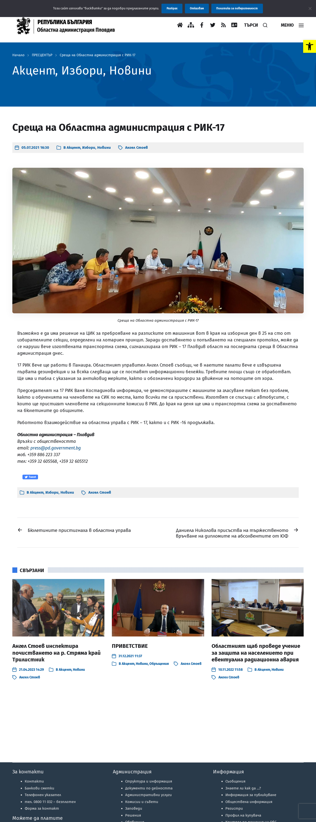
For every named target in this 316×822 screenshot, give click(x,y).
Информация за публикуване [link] (250, 795)
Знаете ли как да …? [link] (243, 788)
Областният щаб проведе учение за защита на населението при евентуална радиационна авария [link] (256, 653)
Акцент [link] (73, 147)
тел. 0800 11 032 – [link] (50, 802)
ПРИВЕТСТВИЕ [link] (130, 646)
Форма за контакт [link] (42, 808)
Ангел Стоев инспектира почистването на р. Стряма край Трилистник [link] (56, 653)
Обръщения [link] (159, 664)
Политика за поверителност (237, 8)
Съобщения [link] (235, 781)
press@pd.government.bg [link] (55, 448)
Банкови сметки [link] (39, 788)
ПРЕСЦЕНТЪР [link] (42, 55)
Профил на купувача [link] (243, 815)
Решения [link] (133, 815)
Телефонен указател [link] (43, 795)
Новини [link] (104, 147)
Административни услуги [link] (148, 795)
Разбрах (172, 8)
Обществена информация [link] (248, 802)
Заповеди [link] (133, 808)
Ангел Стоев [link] (136, 147)
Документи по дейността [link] (149, 788)
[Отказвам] (309, 8)
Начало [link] (18, 55)
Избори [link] (88, 147)
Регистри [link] (234, 808)
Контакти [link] (34, 781)
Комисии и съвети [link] (141, 802)
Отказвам (197, 8)
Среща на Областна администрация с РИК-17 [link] (97, 55)
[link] (309, 46)
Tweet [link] (30, 477)
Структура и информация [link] (148, 781)
